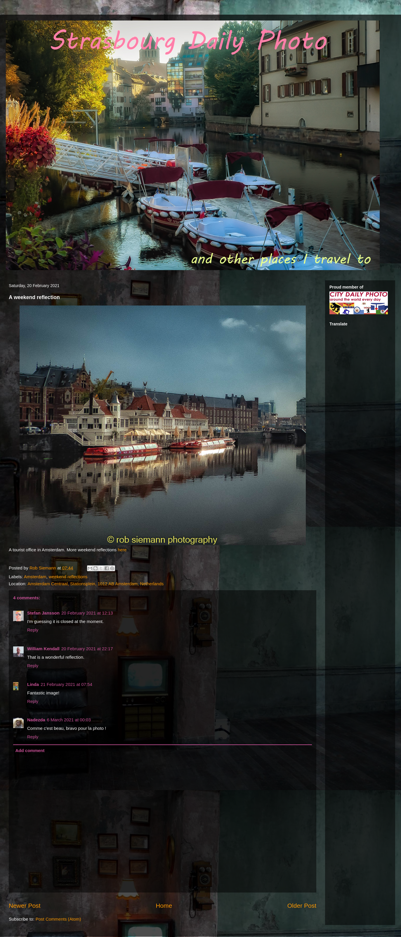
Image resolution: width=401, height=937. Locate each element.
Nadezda (36, 719)
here (122, 549)
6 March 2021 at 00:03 (69, 719)
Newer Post (25, 905)
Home (164, 905)
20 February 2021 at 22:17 (87, 648)
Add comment (30, 750)
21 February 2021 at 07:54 (66, 684)
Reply (32, 629)
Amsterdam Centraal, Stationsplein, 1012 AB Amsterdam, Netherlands (95, 583)
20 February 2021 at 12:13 (87, 612)
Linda (33, 684)
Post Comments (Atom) (58, 919)
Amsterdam (35, 576)
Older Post (301, 905)
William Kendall (43, 648)
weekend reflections (68, 576)
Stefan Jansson (43, 612)
